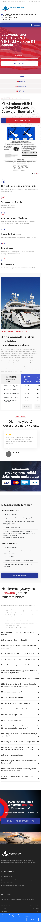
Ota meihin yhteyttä (19, 575)
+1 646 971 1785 (8, 19)
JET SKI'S (20, 91)
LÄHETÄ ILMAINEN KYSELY (23, 120)
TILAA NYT (19, 56)
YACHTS (20, 81)
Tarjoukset (20, 86)
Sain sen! (32, 919)
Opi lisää (27, 917)
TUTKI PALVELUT (19, 63)
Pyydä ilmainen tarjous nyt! (20, 821)
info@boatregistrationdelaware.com (13, 885)
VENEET (20, 76)
